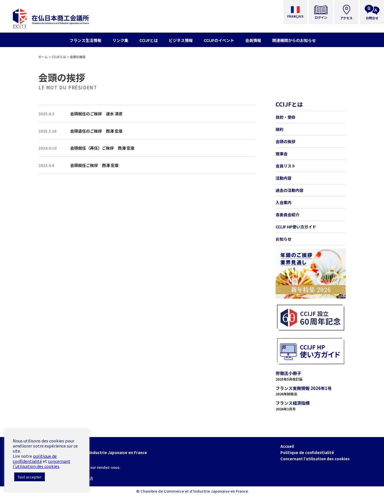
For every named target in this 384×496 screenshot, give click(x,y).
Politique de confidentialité (307, 452)
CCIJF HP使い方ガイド (296, 227)
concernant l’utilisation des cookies (41, 463)
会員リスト (285, 166)
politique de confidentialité (35, 458)
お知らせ (283, 239)
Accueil (287, 446)
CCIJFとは (59, 56)
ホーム (43, 56)
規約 (280, 129)
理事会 (282, 153)
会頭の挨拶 (285, 141)
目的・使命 (285, 117)
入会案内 (283, 202)
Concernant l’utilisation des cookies (315, 458)
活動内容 (283, 178)
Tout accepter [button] (29, 477)
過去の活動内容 (289, 190)
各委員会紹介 (287, 214)
